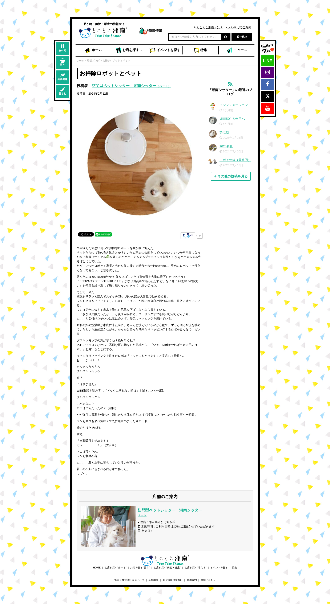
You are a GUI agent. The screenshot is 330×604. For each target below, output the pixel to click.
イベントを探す (219, 567)
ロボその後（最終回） (235, 160)
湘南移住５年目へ (232, 118)
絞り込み (242, 36)
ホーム (93, 50)
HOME (97, 567)
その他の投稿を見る (231, 176)
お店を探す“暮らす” (195, 567)
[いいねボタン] (188, 235)
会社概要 (153, 580)
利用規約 (192, 580)
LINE (267, 60)
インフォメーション (234, 105)
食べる (62, 48)
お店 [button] (129, 50)
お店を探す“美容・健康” (167, 567)
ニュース (236, 50)
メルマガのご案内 (238, 27)
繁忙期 (224, 132)
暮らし (62, 91)
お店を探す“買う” (140, 567)
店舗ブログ (93, 60)
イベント (164, 50)
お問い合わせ (208, 580)
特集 (200, 50)
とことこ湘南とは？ (208, 27)
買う (62, 62)
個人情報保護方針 (172, 580)
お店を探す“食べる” (115, 567)
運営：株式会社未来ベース (129, 580)
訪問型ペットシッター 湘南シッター (131, 86)
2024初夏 (226, 146)
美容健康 (62, 77)
